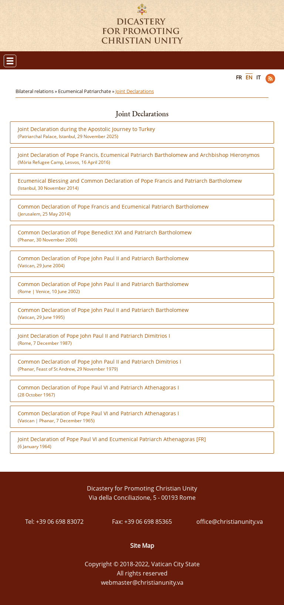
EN (249, 77)
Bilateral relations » (37, 91)
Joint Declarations (134, 91)
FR (239, 77)
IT (258, 77)
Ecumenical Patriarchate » (86, 91)
